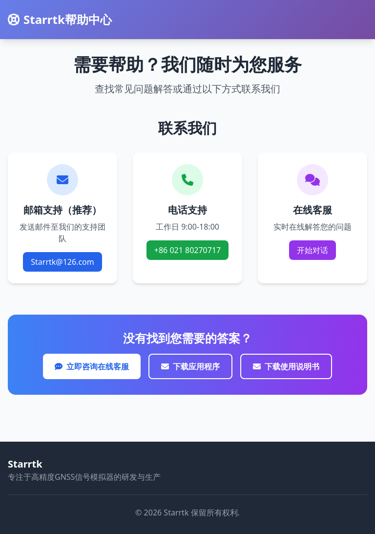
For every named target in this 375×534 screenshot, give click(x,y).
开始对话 (312, 250)
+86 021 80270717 (187, 250)
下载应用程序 (190, 366)
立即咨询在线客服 (92, 366)
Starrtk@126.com (62, 261)
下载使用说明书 (286, 366)
